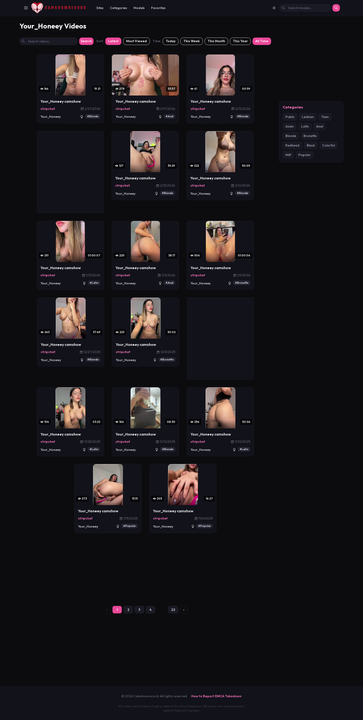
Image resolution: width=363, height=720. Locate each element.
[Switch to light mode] (274, 8)
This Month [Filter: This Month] (216, 99)
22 (173, 668)
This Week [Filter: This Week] (191, 99)
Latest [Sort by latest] (113, 99)
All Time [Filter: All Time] (261, 99)
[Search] (336, 8)
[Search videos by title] (48, 99)
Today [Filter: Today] (170, 99)
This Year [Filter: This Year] (240, 99)
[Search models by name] (305, 8)
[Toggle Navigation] (26, 8)
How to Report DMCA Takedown (216, 696)
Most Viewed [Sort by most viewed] (136, 99)
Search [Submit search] (86, 99)
